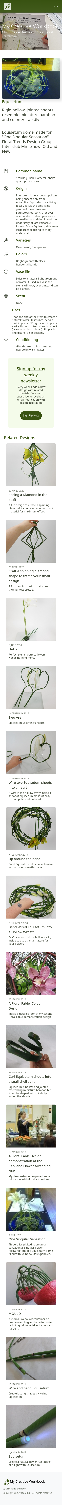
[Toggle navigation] (56, 6)
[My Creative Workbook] (24, 1481)
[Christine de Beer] (7, 6)
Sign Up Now (31, 415)
